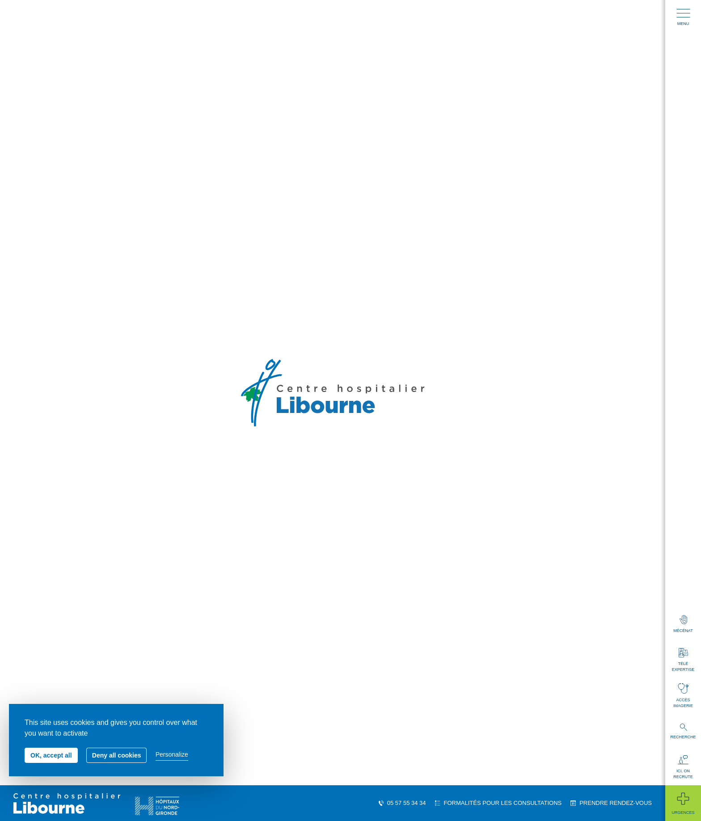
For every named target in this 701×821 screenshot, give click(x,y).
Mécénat (683, 624)
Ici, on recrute (683, 767)
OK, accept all (51, 755)
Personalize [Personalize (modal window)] (172, 754)
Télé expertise (683, 660)
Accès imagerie (683, 695)
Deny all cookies (116, 755)
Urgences (682, 803)
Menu (683, 17)
